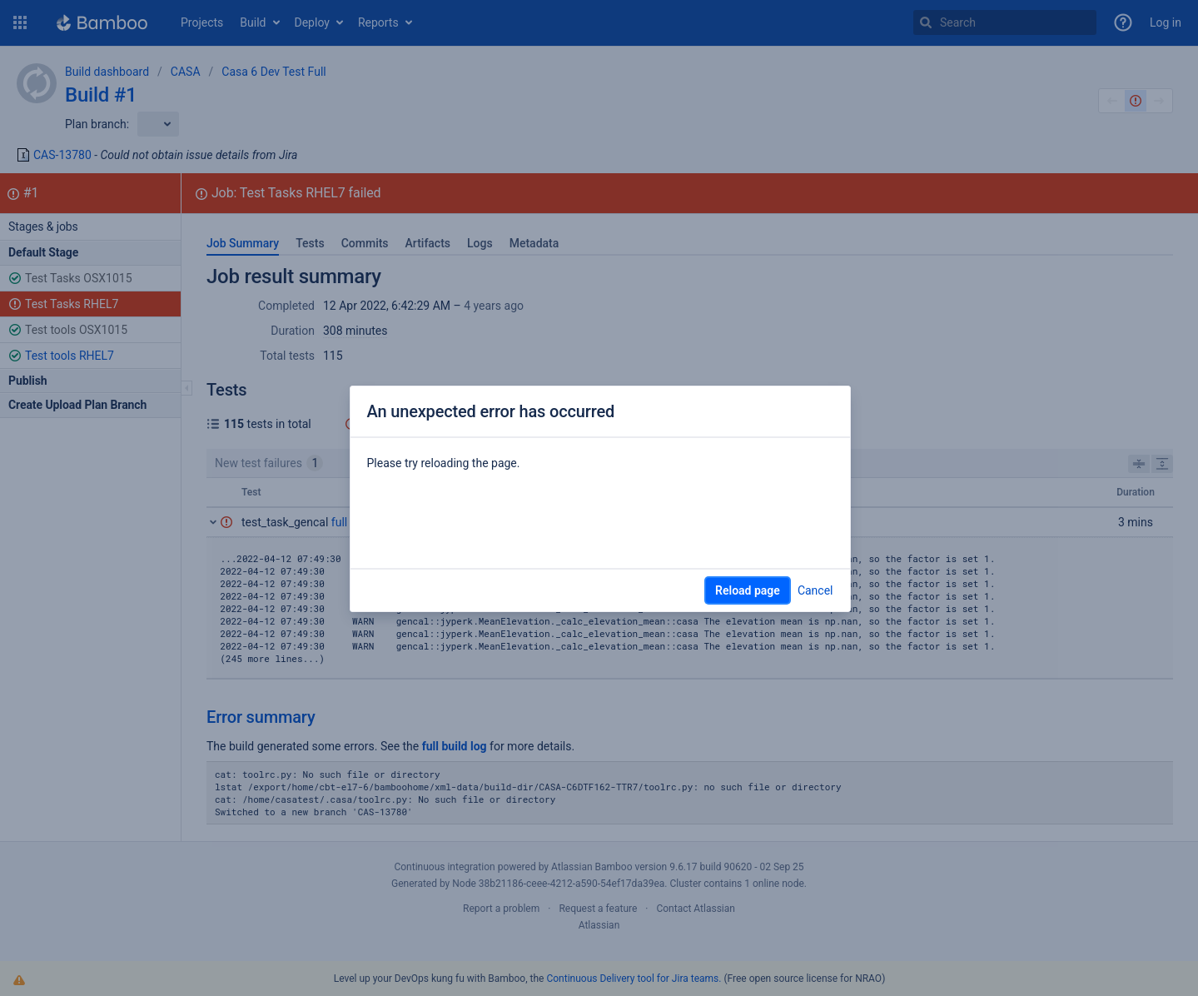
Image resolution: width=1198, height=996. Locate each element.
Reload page (747, 590)
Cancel (815, 590)
